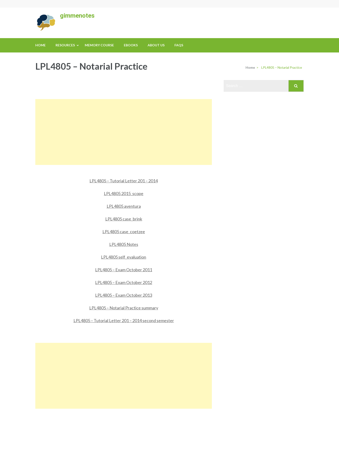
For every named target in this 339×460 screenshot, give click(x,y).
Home (40, 45)
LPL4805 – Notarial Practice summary (123, 307)
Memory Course (99, 45)
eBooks (131, 45)
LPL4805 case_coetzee (123, 231)
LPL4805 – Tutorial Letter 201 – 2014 (123, 180)
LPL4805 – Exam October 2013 (123, 295)
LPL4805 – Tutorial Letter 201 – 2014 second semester (123, 320)
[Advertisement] (123, 132)
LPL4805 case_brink (123, 218)
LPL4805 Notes (123, 244)
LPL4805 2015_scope (123, 193)
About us (156, 45)
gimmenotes (77, 15)
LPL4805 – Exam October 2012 (123, 282)
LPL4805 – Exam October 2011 (123, 269)
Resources (65, 45)
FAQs (178, 45)
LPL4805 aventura (124, 206)
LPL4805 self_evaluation (123, 257)
